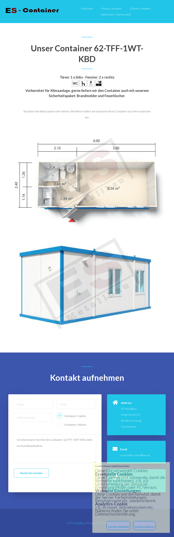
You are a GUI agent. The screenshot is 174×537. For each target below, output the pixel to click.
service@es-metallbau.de (135, 455)
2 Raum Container (140, 8)
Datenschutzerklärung (115, 513)
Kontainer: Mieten (75, 424)
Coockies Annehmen (118, 526)
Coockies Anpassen (144, 526)
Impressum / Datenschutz (115, 14)
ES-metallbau (77, 523)
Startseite (87, 8)
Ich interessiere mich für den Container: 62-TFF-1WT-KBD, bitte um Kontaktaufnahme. (55, 449)
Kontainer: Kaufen (75, 416)
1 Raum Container (111, 8)
